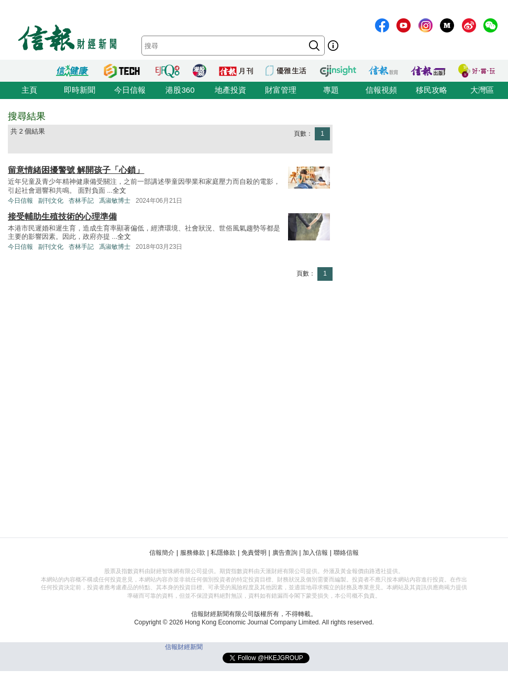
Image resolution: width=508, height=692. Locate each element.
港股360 (179, 89)
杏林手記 (81, 200)
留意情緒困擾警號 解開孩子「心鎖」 (76, 170)
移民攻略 (431, 89)
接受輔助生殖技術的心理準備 (62, 216)
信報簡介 (161, 552)
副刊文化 (50, 200)
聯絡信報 (346, 552)
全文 (119, 190)
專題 (331, 89)
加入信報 (315, 552)
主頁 (29, 89)
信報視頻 (381, 89)
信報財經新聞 (184, 647)
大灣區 (482, 89)
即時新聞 (79, 89)
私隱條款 (223, 552)
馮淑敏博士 (114, 200)
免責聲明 (254, 552)
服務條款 (192, 552)
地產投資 (230, 89)
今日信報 (130, 89)
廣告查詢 (284, 552)
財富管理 (280, 89)
